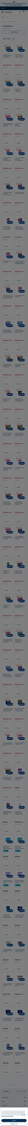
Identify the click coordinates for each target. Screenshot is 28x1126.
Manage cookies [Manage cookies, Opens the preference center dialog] (14, 1123)
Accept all (14, 1120)
